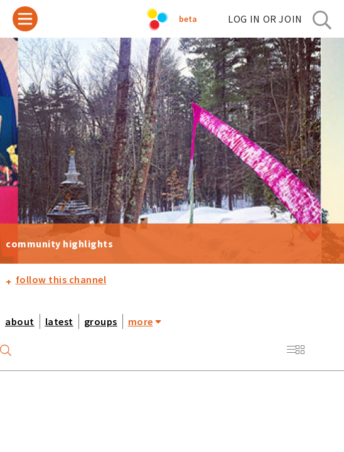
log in (265, 18)
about (20, 321)
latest (59, 321)
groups (100, 321)
